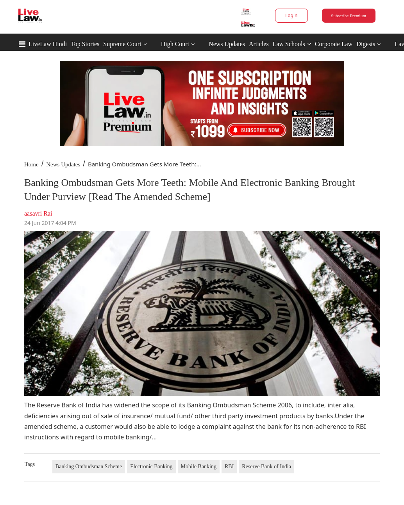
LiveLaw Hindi (48, 44)
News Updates (227, 44)
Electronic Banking (151, 466)
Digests (365, 44)
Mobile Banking (198, 466)
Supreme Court (122, 44)
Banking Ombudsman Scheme (88, 466)
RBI (229, 466)
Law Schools (292, 44)
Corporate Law (333, 44)
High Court (175, 44)
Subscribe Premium (348, 15)
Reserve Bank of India (266, 466)
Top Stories (85, 44)
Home (31, 164)
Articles (259, 44)
